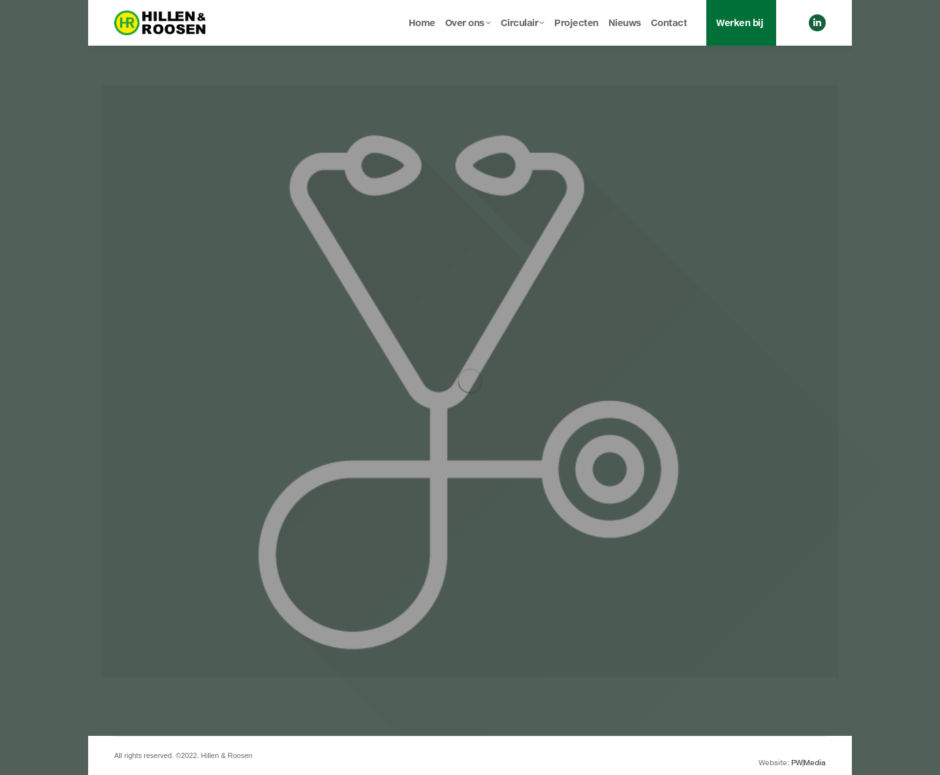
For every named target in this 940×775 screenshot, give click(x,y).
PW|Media (808, 762)
